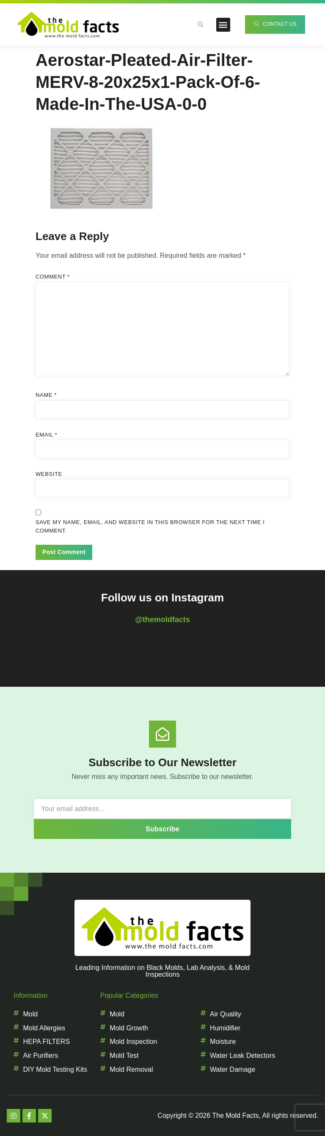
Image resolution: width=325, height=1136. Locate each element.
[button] (223, 25)
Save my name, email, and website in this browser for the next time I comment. (150, 526)
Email (46, 434)
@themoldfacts (162, 619)
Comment (53, 276)
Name (46, 395)
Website (49, 474)
